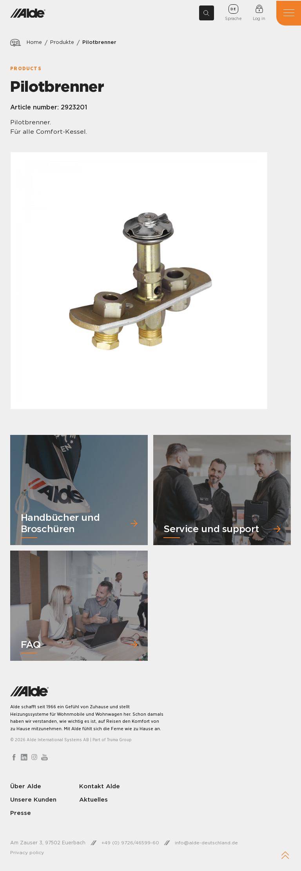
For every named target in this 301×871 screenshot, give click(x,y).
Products (26, 68)
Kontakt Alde (99, 787)
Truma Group (120, 741)
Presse (20, 813)
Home (35, 42)
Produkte (63, 42)
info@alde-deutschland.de (208, 843)
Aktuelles (92, 800)
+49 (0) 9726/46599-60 (131, 843)
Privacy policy (27, 853)
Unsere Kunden (34, 800)
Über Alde (26, 787)
